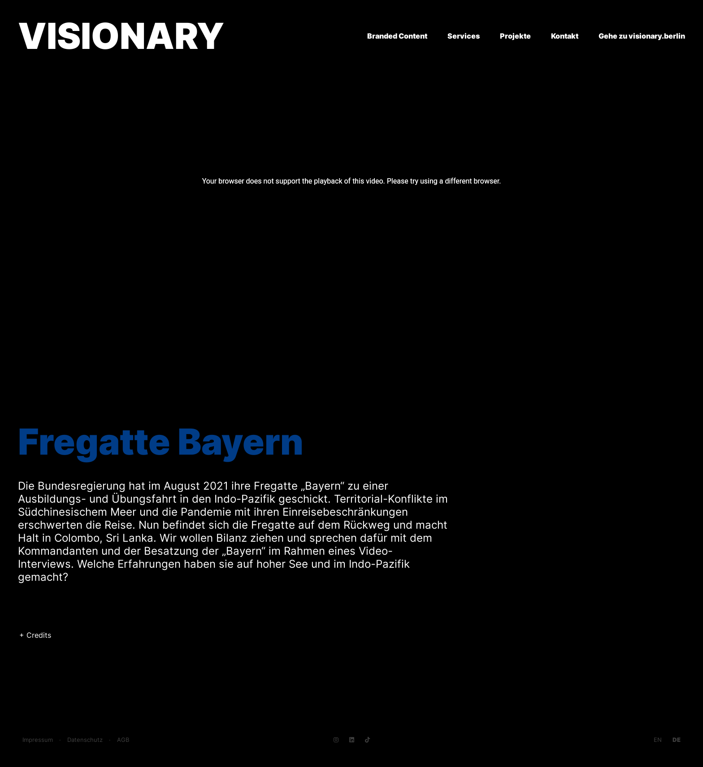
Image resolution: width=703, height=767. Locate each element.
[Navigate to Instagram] (336, 740)
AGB (123, 739)
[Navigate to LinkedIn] (352, 740)
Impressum (37, 739)
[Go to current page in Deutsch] (676, 740)
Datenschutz (85, 739)
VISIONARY (121, 35)
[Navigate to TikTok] (367, 740)
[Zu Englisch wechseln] (657, 740)
